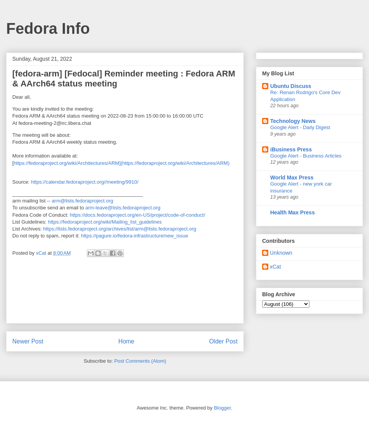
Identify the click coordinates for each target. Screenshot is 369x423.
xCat (275, 267)
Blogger (222, 408)
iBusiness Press (291, 149)
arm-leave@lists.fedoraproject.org (122, 208)
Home (126, 341)
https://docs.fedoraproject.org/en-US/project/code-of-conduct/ (137, 215)
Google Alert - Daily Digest (300, 127)
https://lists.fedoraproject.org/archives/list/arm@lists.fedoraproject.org (119, 229)
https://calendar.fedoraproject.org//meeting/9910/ (84, 182)
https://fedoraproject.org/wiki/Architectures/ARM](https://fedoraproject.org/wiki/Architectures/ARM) (121, 163)
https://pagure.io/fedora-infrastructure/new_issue (134, 236)
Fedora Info (48, 28)
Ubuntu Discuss (290, 86)
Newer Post (27, 341)
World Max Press (292, 177)
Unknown (281, 253)
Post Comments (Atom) (140, 361)
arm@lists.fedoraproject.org (82, 201)
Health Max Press (292, 212)
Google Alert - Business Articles (306, 156)
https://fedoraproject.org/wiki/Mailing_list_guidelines (105, 222)
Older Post (223, 341)
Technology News (293, 121)
